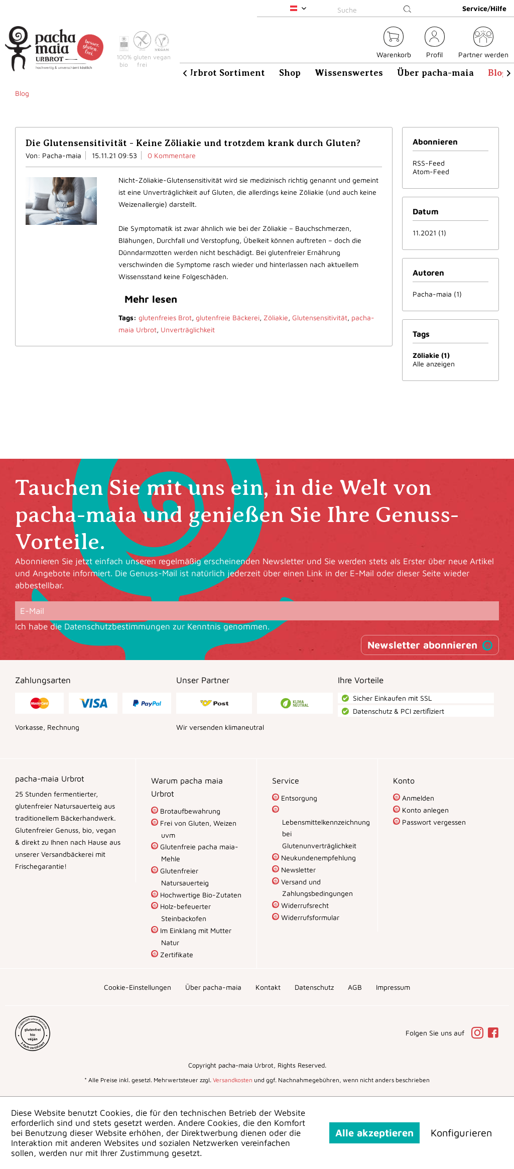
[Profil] (434, 44)
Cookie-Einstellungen (137, 987)
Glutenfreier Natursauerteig (183, 876)
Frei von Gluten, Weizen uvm (197, 829)
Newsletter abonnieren (422, 645)
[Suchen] (407, 9)
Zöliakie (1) (431, 355)
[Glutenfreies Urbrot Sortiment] (196, 72)
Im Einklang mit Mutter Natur (194, 936)
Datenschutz (314, 987)
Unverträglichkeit (188, 329)
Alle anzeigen (434, 363)
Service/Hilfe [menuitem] (484, 8)
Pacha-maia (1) (437, 294)
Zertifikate (175, 954)
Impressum (393, 987)
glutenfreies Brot (165, 317)
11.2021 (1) (429, 232)
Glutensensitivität (319, 317)
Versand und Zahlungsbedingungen (316, 887)
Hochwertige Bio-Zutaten (199, 894)
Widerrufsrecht (304, 905)
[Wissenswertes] (349, 72)
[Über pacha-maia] (435, 72)
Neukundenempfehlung (317, 857)
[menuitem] (376, 8)
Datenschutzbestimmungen (117, 626)
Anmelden (417, 798)
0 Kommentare (172, 155)
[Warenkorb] (394, 44)
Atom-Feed (431, 171)
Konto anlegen (424, 810)
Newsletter (297, 869)
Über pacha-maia (213, 987)
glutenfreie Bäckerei (228, 317)
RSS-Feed (429, 163)
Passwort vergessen (433, 822)
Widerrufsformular (309, 917)
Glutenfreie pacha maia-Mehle (198, 852)
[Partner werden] (483, 44)
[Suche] (376, 9)
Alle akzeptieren (374, 1132)
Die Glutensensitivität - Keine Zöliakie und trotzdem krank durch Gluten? (193, 143)
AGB (355, 987)
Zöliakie (276, 317)
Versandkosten (232, 1080)
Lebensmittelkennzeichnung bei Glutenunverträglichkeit (322, 834)
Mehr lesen (150, 299)
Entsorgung (298, 798)
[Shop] (290, 72)
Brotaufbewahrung (189, 811)
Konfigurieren (461, 1132)
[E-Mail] (257, 610)
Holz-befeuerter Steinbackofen (184, 912)
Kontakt (268, 987)
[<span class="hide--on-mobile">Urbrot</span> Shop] (362, 44)
